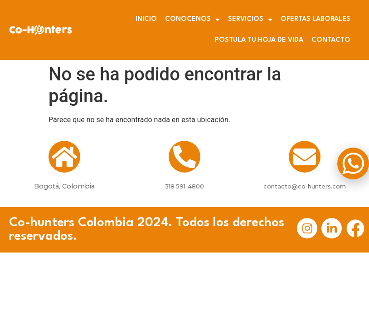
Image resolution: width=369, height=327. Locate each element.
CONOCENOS (192, 19)
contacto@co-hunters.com (304, 186)
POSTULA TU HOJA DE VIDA (259, 40)
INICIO (146, 19)
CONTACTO (330, 40)
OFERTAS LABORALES (315, 19)
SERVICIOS (250, 19)
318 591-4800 (184, 186)
